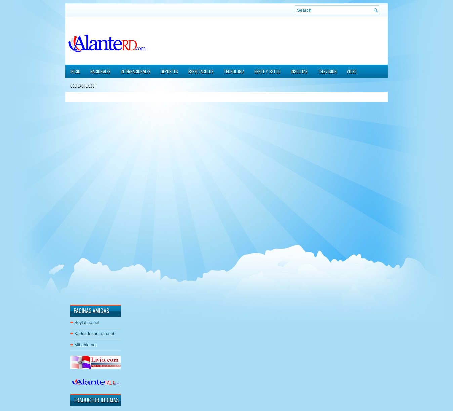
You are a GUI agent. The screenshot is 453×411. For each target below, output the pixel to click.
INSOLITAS (299, 71)
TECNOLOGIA (234, 71)
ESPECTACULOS (201, 71)
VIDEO (352, 71)
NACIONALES (100, 71)
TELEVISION (327, 71)
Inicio (75, 71)
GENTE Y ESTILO (267, 71)
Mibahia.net (85, 344)
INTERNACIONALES (136, 71)
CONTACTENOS (82, 85)
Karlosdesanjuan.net (94, 333)
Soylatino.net (86, 322)
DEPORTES (169, 71)
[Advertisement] (90, 198)
